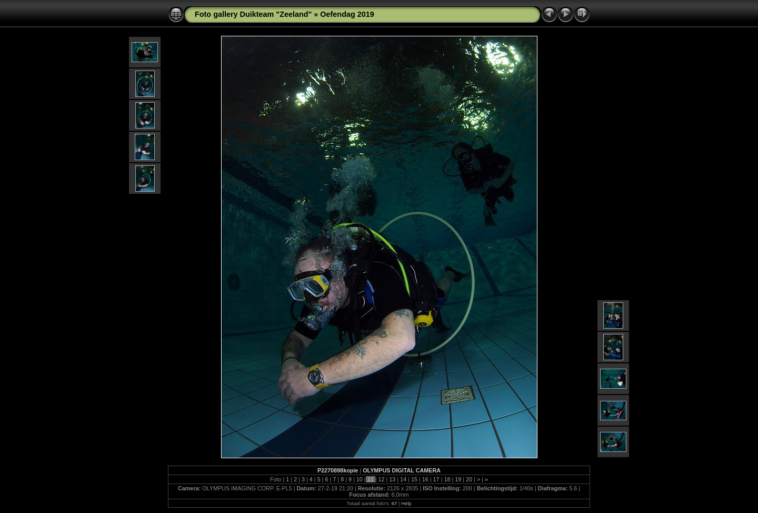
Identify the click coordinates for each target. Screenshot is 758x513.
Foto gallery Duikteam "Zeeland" (253, 14)
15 (414, 479)
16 (425, 479)
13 (392, 479)
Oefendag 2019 (347, 14)
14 (403, 479)
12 (381, 479)
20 (469, 479)
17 (436, 479)
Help (406, 503)
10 (359, 479)
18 (447, 479)
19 (458, 479)
